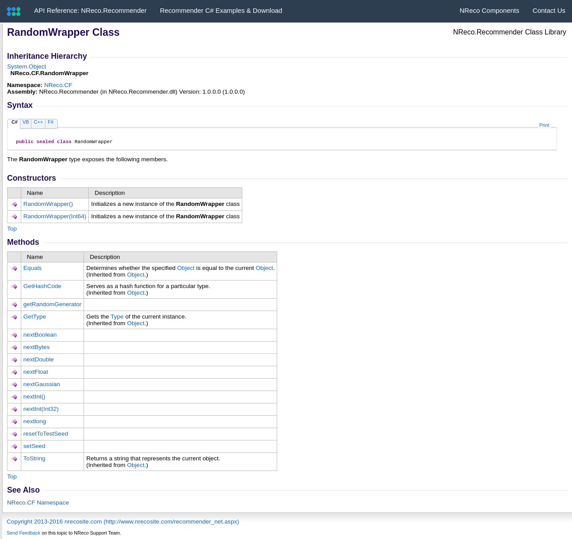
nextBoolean (40, 336)
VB (26, 122)
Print (544, 125)
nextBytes (36, 348)
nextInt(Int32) (41, 410)
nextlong (34, 422)
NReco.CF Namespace (38, 504)
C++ (38, 122)
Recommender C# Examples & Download (221, 10)
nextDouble (38, 360)
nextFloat (35, 373)
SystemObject (26, 66)
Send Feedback (23, 534)
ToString (34, 459)
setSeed (34, 447)
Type (117, 318)
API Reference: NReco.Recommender (90, 10)
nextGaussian (41, 385)
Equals (32, 269)
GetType (34, 318)
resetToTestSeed (45, 435)
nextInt (34, 398)
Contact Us (549, 10)
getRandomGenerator (52, 305)
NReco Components (489, 10)
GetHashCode (42, 287)
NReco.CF (58, 85)
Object (185, 269)
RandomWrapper (48, 205)
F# (50, 122)
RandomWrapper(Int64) (55, 217)
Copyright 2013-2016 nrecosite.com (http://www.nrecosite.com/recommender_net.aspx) (123, 523)
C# (14, 122)
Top (12, 230)
